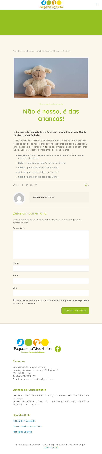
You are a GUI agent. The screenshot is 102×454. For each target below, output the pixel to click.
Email (16, 275)
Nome (16, 263)
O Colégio (19, 131)
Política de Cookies (22, 432)
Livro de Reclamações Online (27, 426)
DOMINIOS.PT (51, 447)
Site (15, 287)
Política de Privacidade (24, 421)
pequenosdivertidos (39, 51)
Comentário (19, 228)
